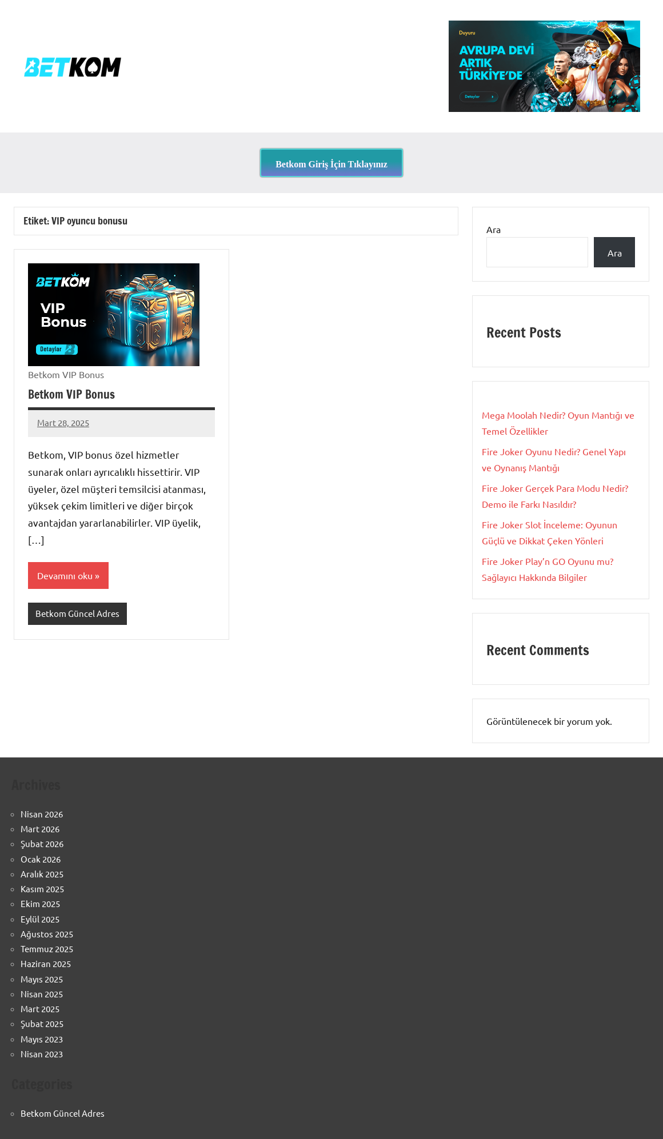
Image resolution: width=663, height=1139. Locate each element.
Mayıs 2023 (42, 1038)
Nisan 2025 (42, 993)
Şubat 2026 (42, 843)
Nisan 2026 (42, 813)
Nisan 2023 (42, 1053)
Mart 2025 (40, 1008)
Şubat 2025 (42, 1023)
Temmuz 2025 (47, 948)
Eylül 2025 (40, 918)
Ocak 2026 (41, 858)
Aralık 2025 (42, 873)
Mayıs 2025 (42, 978)
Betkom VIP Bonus (71, 394)
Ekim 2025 (40, 903)
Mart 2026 (40, 828)
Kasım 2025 (42, 888)
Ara (493, 229)
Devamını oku (65, 575)
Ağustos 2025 (47, 933)
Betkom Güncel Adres (77, 613)
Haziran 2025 (46, 963)
